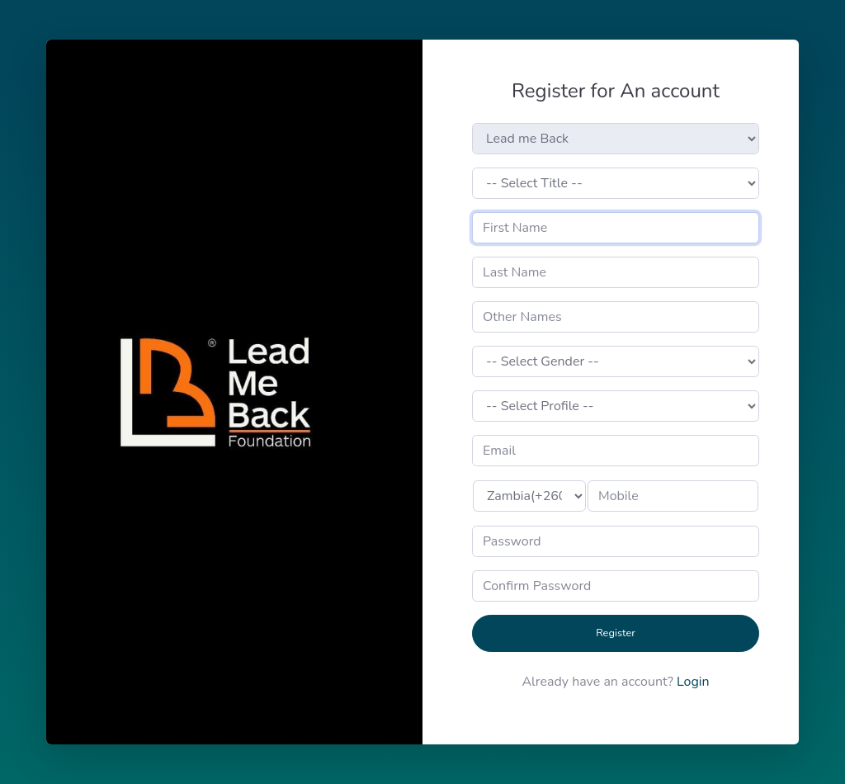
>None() (529, 496)
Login (693, 682)
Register (615, 633)
